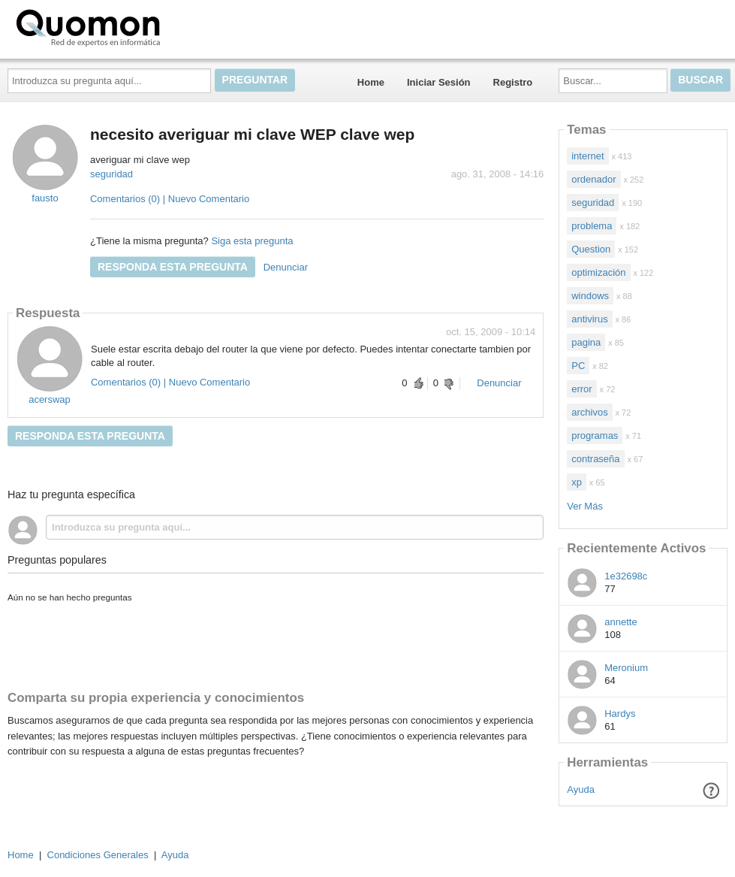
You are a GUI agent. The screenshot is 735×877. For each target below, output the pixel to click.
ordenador (593, 179)
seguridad (111, 174)
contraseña (595, 458)
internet (587, 156)
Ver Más (585, 506)
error (581, 389)
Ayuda (581, 789)
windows (590, 295)
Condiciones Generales (98, 854)
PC (578, 365)
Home (370, 82)
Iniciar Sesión (439, 82)
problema (591, 225)
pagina (586, 342)
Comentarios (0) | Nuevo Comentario (169, 198)
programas (594, 435)
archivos (589, 412)
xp (576, 482)
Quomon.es (136, 26)
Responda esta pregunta (173, 267)
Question (590, 249)
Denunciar (286, 267)
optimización (598, 272)
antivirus (589, 319)
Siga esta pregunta (252, 240)
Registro (513, 82)
